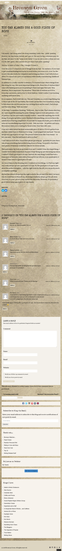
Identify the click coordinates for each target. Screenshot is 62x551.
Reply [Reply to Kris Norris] (5, 309)
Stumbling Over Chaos (10, 524)
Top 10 (6, 450)
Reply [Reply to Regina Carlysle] (12, 256)
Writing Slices (8, 535)
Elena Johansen (8, 498)
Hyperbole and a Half (10, 506)
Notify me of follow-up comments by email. (16, 374)
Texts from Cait (8, 448)
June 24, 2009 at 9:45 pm (53, 295)
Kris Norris (13, 292)
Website (6, 368)
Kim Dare (6, 516)
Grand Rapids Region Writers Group (14, 500)
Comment (6, 329)
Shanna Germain (9, 522)
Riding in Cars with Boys (11, 445)
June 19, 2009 (31, 44)
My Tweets (5, 465)
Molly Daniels (14, 236)
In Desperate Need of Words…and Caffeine (16, 508)
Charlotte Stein (8, 492)
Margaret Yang (14, 223)
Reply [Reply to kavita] (5, 272)
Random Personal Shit (10, 442)
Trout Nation (7, 532)
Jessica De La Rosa (10, 511)
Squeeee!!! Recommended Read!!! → (48, 394)
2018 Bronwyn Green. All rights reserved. (15, 548)
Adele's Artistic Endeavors (11, 487)
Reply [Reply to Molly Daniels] (12, 243)
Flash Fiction (7, 440)
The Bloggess (8, 527)
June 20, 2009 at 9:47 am (53, 239)
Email (5, 359)
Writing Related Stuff (10, 453)
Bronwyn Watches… (10, 437)
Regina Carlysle (14, 250)
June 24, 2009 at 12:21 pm (53, 281)
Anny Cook (13, 279)
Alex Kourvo (7, 490)
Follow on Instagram (31, 470)
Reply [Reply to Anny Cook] (12, 285)
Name (6, 351)
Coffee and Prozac (9, 495)
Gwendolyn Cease (9, 503)
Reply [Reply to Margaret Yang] (12, 229)
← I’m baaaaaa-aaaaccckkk (10, 394)
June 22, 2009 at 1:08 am (53, 266)
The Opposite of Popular (11, 530)
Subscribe (5, 424)
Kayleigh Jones (8, 514)
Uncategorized (12, 206)
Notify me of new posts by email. (14, 377)
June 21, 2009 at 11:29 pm (53, 252)
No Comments (31, 42)
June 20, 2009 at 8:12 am (53, 225)
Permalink (21, 206)
